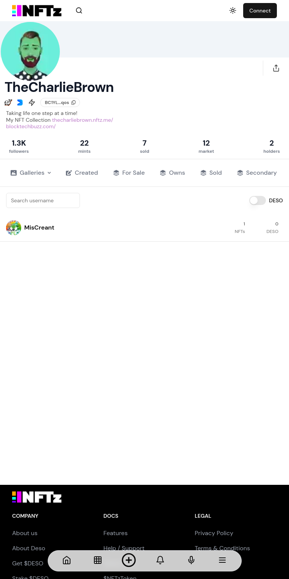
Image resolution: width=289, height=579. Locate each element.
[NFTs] (97, 560)
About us (24, 533)
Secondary (257, 173)
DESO (276, 200)
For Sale (129, 173)
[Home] (66, 560)
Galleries (31, 173)
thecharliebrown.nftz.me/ (82, 119)
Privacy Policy (214, 533)
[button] (13, 227)
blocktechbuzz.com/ (31, 126)
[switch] (257, 200)
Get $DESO (27, 563)
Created (82, 173)
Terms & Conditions (222, 548)
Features (115, 533)
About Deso (28, 548)
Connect (260, 10)
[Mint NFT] (128, 560)
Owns (172, 173)
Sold (211, 173)
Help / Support (124, 548)
